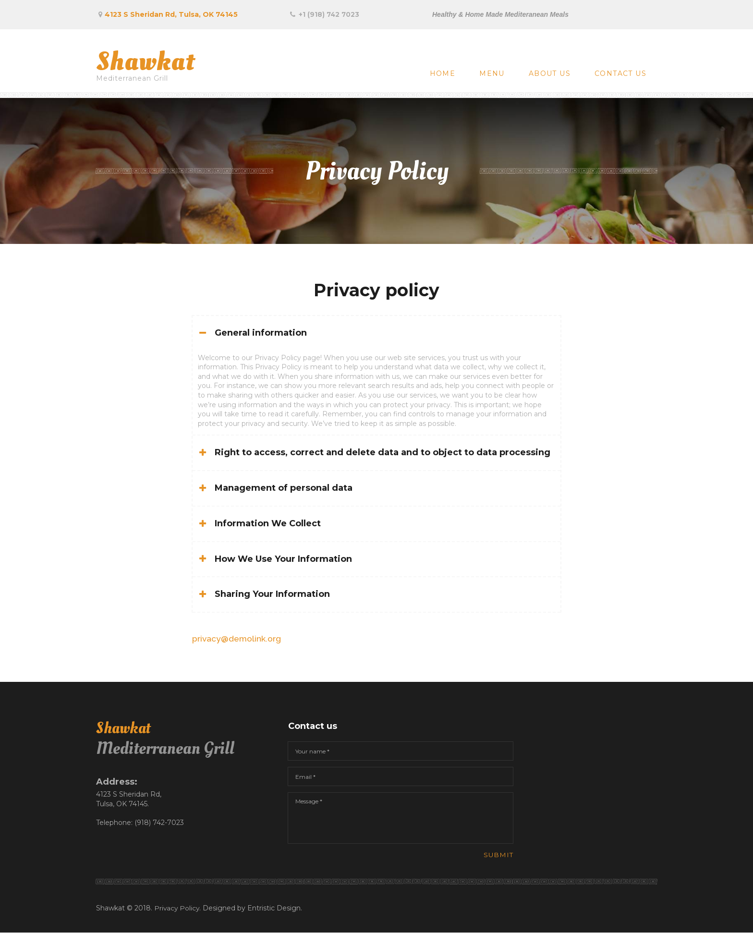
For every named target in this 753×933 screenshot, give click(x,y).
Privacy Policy (177, 908)
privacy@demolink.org (237, 638)
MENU (492, 73)
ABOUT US (550, 73)
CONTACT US (620, 73)
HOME (443, 73)
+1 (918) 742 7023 (330, 14)
